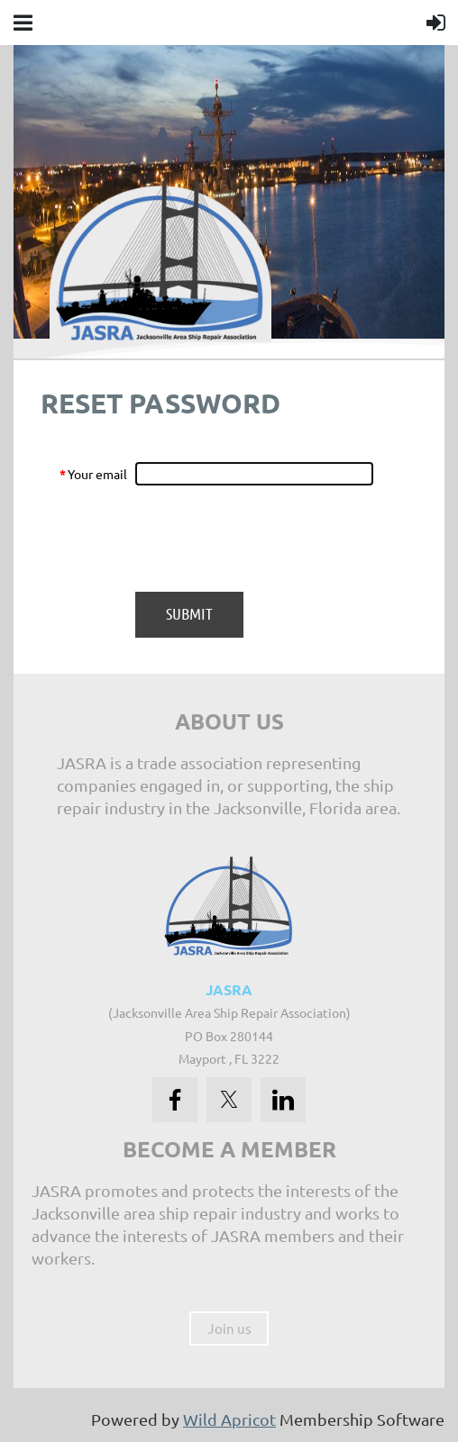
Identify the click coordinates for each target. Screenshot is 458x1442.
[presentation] (271, 538)
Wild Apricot (229, 1419)
